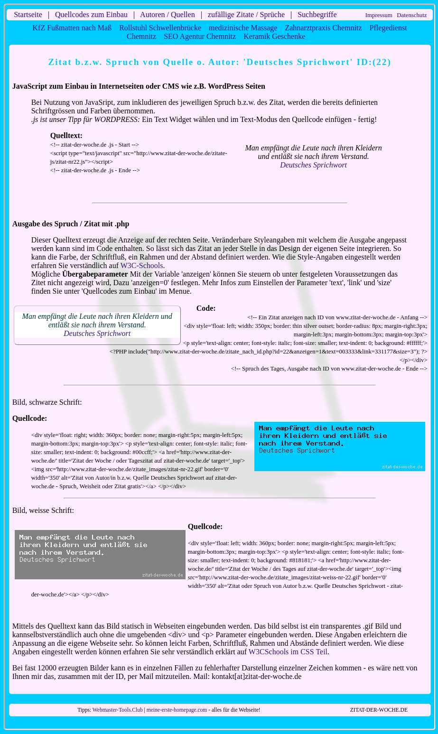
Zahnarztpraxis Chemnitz (323, 28)
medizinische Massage (243, 28)
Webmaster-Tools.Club (118, 710)
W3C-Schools (142, 265)
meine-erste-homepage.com (177, 710)
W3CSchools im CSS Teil (288, 652)
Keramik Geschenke (274, 36)
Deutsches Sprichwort (313, 165)
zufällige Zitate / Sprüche (246, 14)
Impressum (378, 15)
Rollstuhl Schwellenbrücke (160, 28)
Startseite (28, 14)
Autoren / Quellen (167, 14)
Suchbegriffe (317, 14)
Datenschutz (412, 15)
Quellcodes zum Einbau (91, 14)
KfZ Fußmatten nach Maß (72, 28)
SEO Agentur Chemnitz (200, 36)
